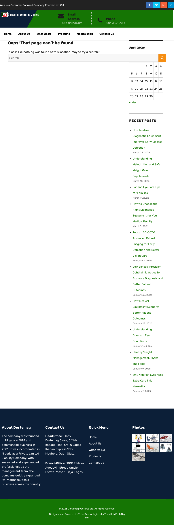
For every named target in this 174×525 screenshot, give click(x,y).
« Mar (132, 102)
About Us (24, 33)
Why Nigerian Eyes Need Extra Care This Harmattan (148, 380)
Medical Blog (85, 33)
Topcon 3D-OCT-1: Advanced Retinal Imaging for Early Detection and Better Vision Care (146, 244)
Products (64, 33)
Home (8, 33)
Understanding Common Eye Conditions (142, 335)
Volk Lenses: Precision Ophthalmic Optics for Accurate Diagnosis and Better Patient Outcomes (148, 278)
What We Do (44, 33)
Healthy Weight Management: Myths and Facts (145, 357)
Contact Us (106, 33)
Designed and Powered (61, 514)
